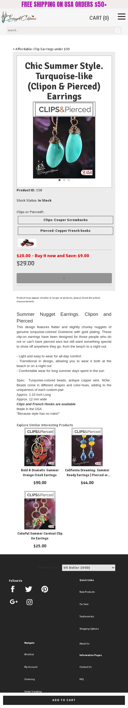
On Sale (83, 604)
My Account (30, 667)
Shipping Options (89, 628)
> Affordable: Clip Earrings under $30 (41, 49)
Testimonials (86, 616)
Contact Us (85, 667)
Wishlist (29, 654)
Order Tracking (33, 691)
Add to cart (64, 700)
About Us (84, 643)
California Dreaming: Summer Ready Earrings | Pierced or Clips (87, 475)
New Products (87, 592)
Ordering (29, 679)
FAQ (81, 679)
